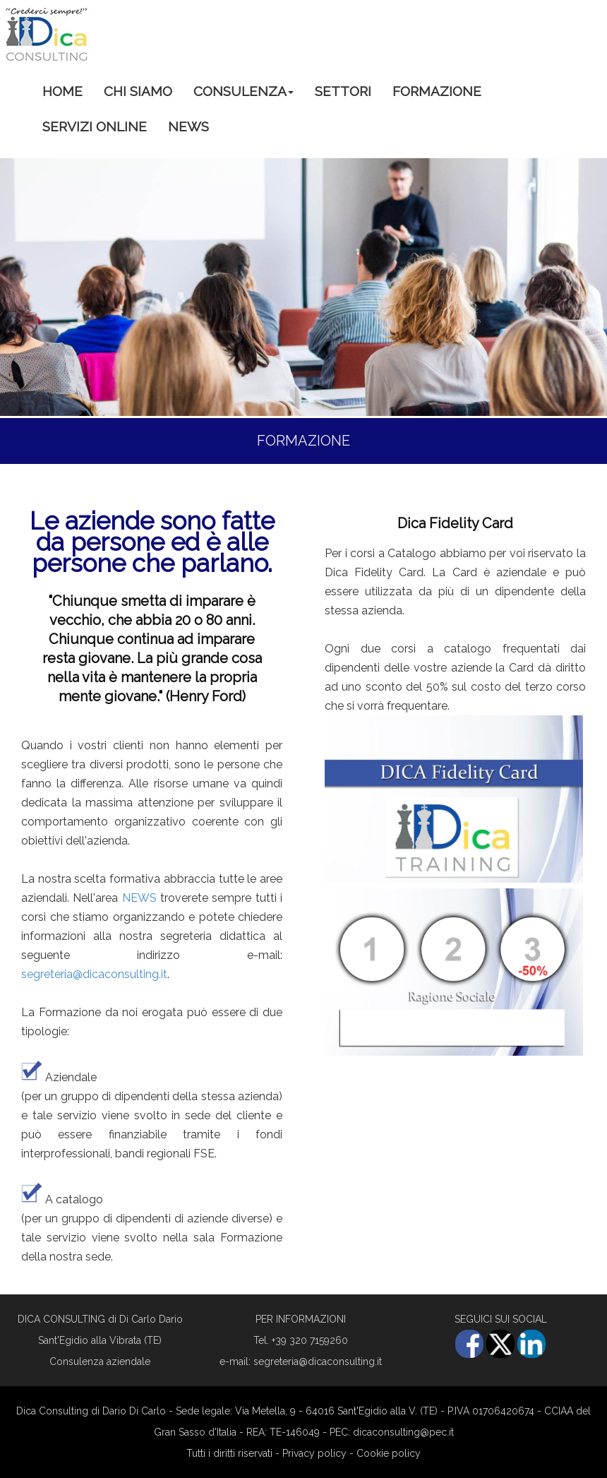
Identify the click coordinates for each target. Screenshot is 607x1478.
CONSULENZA (243, 91)
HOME (62, 91)
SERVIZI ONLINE (94, 126)
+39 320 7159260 (310, 1340)
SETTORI (343, 91)
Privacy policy (314, 1453)
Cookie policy (388, 1453)
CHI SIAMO (138, 91)
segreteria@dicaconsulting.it (94, 974)
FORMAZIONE (436, 91)
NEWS (188, 126)
